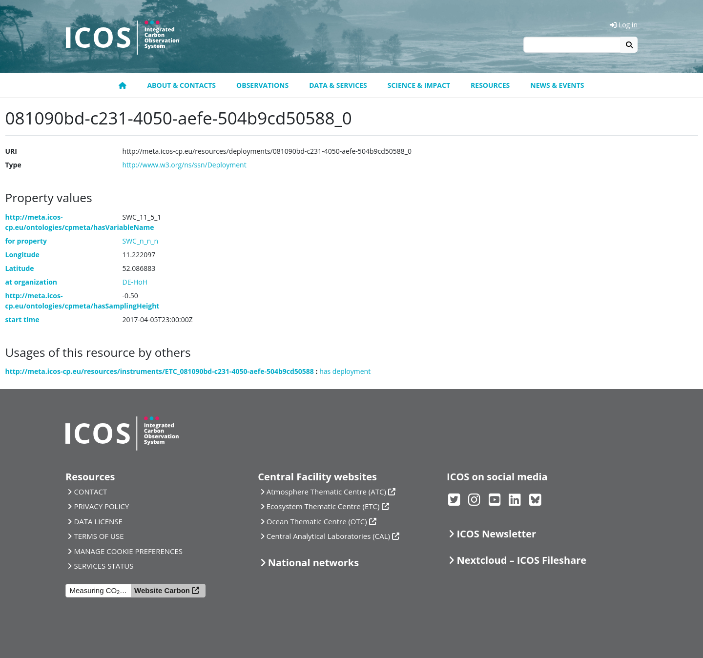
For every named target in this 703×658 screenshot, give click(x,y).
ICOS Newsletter (496, 533)
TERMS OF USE (99, 536)
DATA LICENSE (98, 521)
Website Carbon (162, 590)
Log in (624, 24)
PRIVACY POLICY (101, 506)
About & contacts (181, 85)
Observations (262, 85)
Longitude (22, 254)
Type (13, 164)
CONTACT (90, 491)
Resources (490, 85)
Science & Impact (419, 85)
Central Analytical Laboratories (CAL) (328, 536)
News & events (557, 85)
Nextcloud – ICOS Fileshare (521, 560)
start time (22, 319)
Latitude (19, 268)
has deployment (345, 371)
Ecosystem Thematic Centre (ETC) (323, 506)
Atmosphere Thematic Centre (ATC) (326, 491)
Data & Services (338, 85)
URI (11, 151)
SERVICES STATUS (103, 566)
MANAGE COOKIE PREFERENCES (128, 551)
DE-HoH (135, 282)
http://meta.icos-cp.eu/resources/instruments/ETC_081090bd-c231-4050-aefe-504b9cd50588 (159, 371)
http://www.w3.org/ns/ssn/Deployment (185, 164)
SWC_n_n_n (141, 241)
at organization (31, 282)
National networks (313, 562)
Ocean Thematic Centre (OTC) (317, 521)
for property (26, 241)
